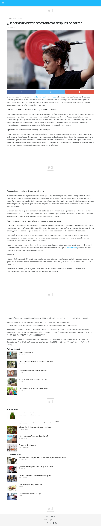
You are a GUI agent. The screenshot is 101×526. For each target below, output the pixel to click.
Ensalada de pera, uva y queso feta (30, 484)
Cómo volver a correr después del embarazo (33, 388)
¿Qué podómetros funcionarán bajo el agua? (33, 436)
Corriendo (10, 18)
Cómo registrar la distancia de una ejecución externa (36, 361)
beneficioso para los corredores (44, 97)
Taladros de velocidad (26, 352)
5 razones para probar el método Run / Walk (33, 379)
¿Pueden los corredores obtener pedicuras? (33, 370)
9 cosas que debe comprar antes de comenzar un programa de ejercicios (42, 458)
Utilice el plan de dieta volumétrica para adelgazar (35, 427)
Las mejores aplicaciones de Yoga (30, 494)
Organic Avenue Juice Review (28, 413)
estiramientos (72, 248)
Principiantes (18, 18)
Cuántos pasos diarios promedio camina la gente (35, 476)
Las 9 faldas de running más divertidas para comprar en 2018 (39, 422)
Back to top (50, 516)
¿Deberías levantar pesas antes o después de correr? (36, 467)
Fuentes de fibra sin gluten (27, 445)
